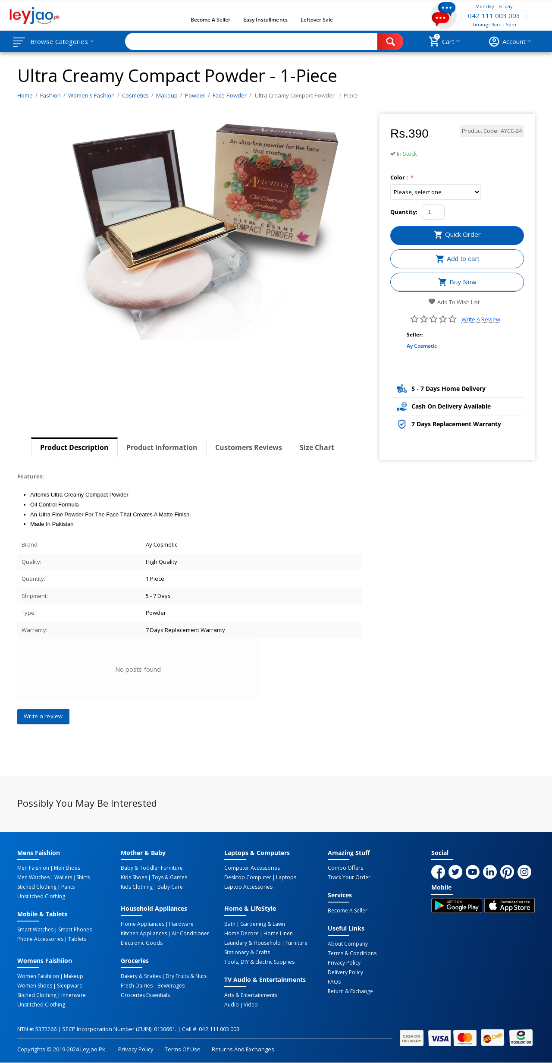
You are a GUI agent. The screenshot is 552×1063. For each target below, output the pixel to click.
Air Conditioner (190, 933)
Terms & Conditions (352, 953)
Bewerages (171, 985)
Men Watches (33, 877)
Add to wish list (454, 302)
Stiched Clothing (36, 887)
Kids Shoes (134, 877)
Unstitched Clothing (41, 896)
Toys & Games (169, 877)
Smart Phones (75, 929)
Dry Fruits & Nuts (186, 976)
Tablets (77, 939)
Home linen (278, 933)
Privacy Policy (344, 963)
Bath (229, 924)
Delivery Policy (345, 972)
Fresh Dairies (137, 985)
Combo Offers (345, 868)
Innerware (73, 995)
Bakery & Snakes (141, 976)
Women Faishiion (38, 976)
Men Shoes (67, 868)
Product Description (74, 447)
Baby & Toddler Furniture (152, 868)
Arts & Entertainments (250, 995)
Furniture (296, 943)
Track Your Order (349, 877)
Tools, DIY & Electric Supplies (259, 962)
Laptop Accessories (248, 887)
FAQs (334, 981)
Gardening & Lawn (262, 924)
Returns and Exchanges (243, 1049)
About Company (348, 944)
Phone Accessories (40, 939)
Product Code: (480, 131)
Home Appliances (142, 924)
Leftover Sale (317, 19)
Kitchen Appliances (144, 933)
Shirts (83, 877)
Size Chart (317, 447)
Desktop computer (247, 877)
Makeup (73, 976)
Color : (399, 177)
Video (251, 1004)
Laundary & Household (252, 943)
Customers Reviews (248, 447)
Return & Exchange (350, 991)
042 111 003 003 (494, 15)
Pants (68, 887)
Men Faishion (33, 868)
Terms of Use (183, 1049)
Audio (231, 1004)
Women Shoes (34, 985)
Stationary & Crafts (247, 952)
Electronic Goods (142, 943)
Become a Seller (210, 19)
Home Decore (241, 933)
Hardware (181, 924)
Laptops (286, 877)
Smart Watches (35, 929)
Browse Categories (59, 41)
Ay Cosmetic (422, 345)
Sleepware (69, 985)
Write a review (480, 319)
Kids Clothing (137, 887)
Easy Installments (265, 19)
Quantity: (403, 212)
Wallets (63, 877)
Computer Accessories (252, 868)
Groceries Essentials (145, 995)
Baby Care (170, 887)
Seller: (415, 334)
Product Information (162, 447)
